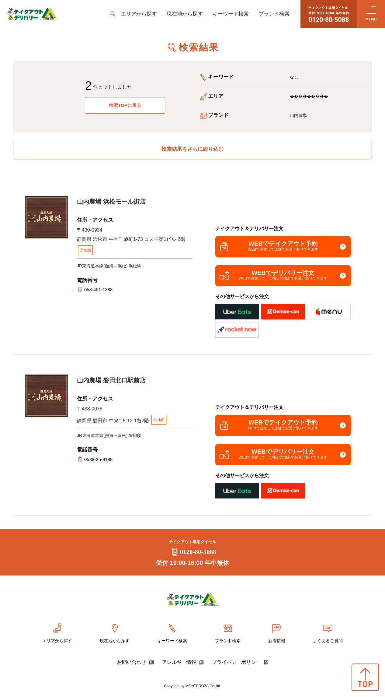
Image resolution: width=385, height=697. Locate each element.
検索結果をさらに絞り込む (192, 150)
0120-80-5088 (192, 554)
